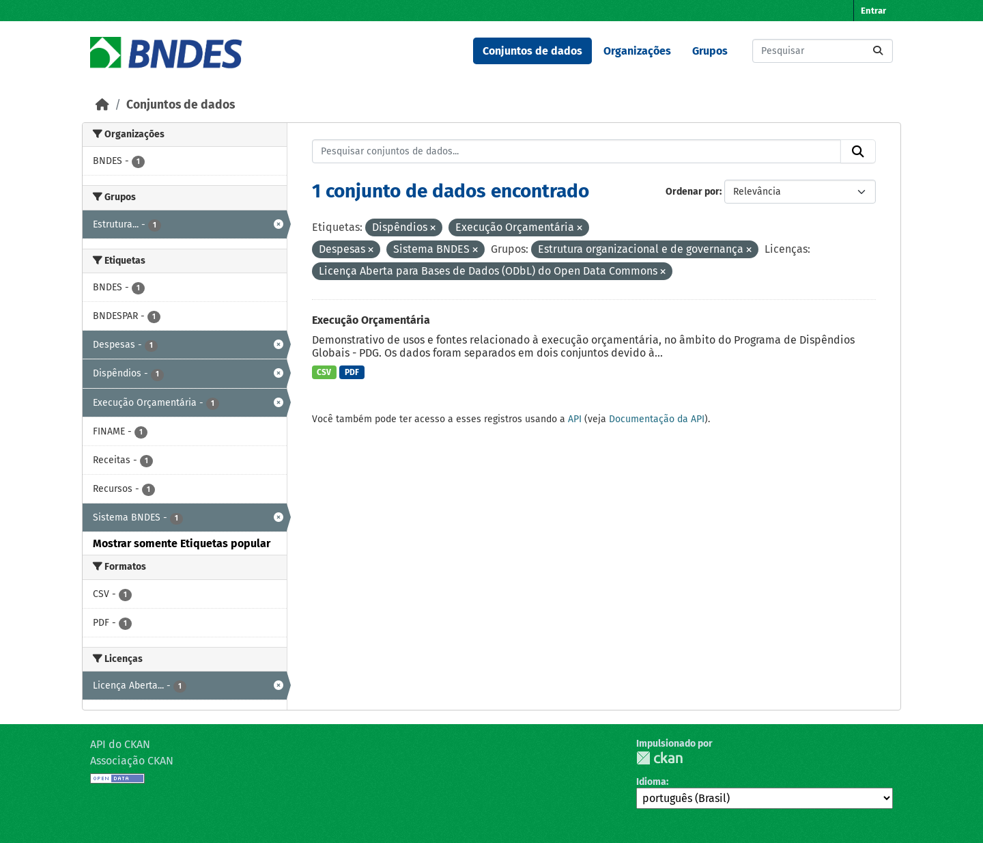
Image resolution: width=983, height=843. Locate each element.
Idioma (651, 782)
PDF (352, 372)
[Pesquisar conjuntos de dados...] (822, 51)
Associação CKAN (131, 760)
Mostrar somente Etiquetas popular (181, 543)
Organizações (637, 50)
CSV (324, 372)
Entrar (873, 10)
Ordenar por (693, 191)
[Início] (102, 105)
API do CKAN (120, 744)
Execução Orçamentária (371, 320)
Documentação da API (656, 419)
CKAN (659, 758)
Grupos (710, 50)
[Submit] (878, 51)
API (575, 419)
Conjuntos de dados (532, 50)
